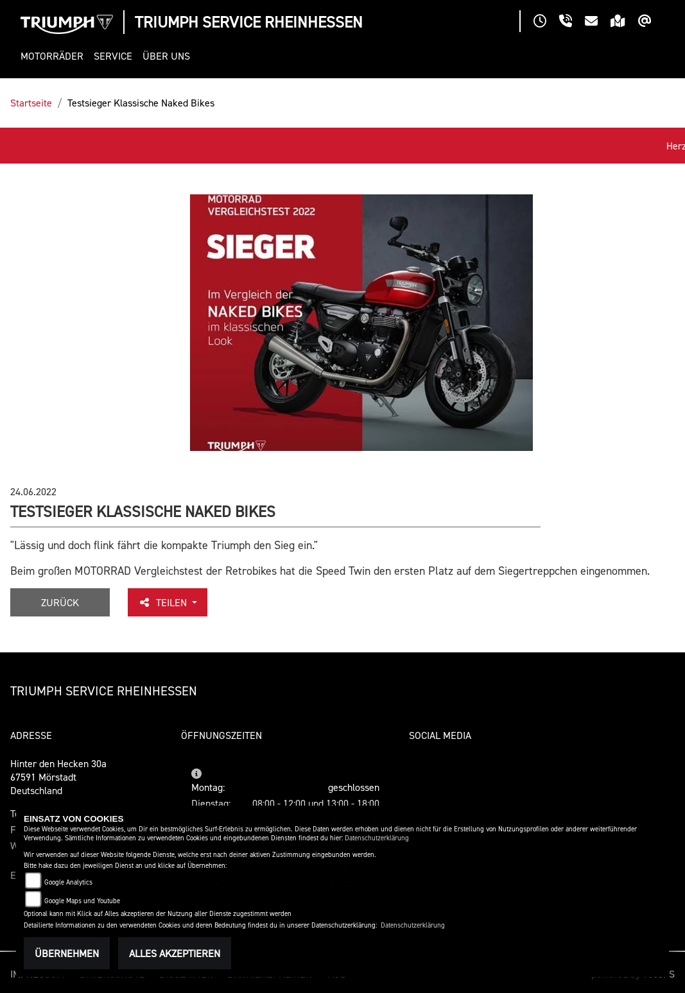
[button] (55, 56)
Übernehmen (67, 953)
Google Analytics (68, 882)
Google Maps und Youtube (82, 901)
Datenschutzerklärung (377, 838)
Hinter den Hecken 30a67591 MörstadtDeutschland (58, 777)
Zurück (60, 602)
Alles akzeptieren (174, 953)
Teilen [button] (163, 602)
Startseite (31, 102)
